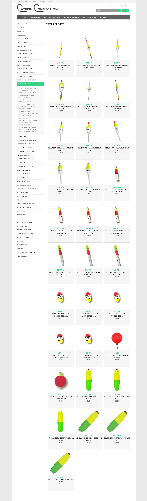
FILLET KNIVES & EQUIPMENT (26, 72)
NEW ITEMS (20, 31)
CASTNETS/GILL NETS (24, 50)
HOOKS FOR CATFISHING (25, 147)
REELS (19, 200)
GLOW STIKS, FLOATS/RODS (28, 113)
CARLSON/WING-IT (25, 102)
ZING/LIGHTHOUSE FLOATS (28, 132)
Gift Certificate (89, 17)
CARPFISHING (21, 46)
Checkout (113, 6)
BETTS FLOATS (24, 97)
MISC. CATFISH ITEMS (24, 181)
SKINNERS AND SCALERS (25, 233)
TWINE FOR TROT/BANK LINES (26, 252)
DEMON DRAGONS (25, 109)
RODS (19, 218)
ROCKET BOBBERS (25, 122)
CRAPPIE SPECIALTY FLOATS (28, 104)
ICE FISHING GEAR (23, 155)
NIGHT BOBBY (23, 118)
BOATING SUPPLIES (23, 39)
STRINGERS (20, 241)
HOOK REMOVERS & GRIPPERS (27, 140)
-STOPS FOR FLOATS (25, 90)
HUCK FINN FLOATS (25, 116)
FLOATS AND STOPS (24, 84)
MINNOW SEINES (22, 177)
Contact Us (34, 1)
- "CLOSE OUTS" (22, 35)
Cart (25, 17)
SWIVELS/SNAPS (22, 245)
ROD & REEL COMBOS (24, 207)
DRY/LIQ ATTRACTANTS (24, 69)
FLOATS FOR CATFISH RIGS (27, 111)
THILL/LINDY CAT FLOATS (27, 127)
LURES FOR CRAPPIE (23, 170)
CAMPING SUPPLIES (23, 42)
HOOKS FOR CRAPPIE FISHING (26, 151)
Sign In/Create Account (123, 6)
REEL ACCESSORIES (23, 196)
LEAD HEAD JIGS (22, 162)
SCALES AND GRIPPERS (24, 222)
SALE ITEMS (21, 27)
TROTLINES (20, 248)
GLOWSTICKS (21, 136)
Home (19, 17)
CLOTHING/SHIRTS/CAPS (25, 65)
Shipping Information (47, 1)
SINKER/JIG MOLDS (23, 226)
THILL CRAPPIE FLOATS (26, 125)
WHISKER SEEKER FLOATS (27, 129)
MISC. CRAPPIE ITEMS (24, 185)
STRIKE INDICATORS (23, 237)
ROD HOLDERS (21, 215)
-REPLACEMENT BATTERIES (28, 88)
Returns (103, 17)
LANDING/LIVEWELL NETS (25, 159)
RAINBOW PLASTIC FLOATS (28, 120)
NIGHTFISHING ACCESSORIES (26, 189)
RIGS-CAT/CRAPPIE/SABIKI (25, 204)
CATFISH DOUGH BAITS (24, 61)
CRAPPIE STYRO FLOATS (27, 106)
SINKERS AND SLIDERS (24, 230)
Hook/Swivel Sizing (71, 17)
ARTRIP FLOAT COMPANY (27, 95)
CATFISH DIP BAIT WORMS (25, 54)
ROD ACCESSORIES (23, 211)
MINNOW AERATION (23, 174)
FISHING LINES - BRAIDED (25, 76)
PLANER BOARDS (22, 192)
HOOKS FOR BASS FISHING (25, 144)
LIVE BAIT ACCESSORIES (25, 166)
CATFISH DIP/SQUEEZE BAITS (26, 57)
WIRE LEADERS (22, 256)
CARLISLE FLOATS (25, 99)
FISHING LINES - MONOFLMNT (26, 80)
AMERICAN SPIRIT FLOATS (27, 93)
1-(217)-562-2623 (22, 1)
